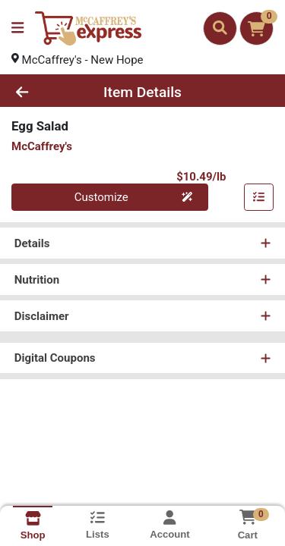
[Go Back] (44, 92)
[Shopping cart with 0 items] (256, 28)
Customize (133, 197)
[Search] (220, 28)
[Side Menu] (17, 28)
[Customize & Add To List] (259, 197)
